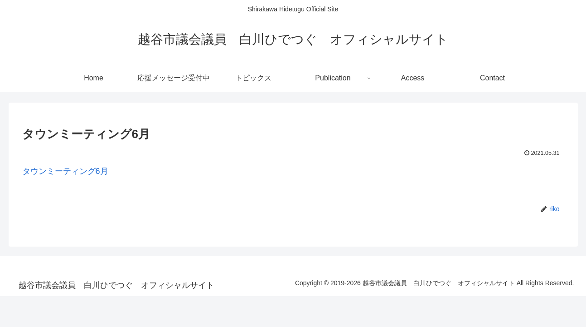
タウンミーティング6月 (65, 171)
